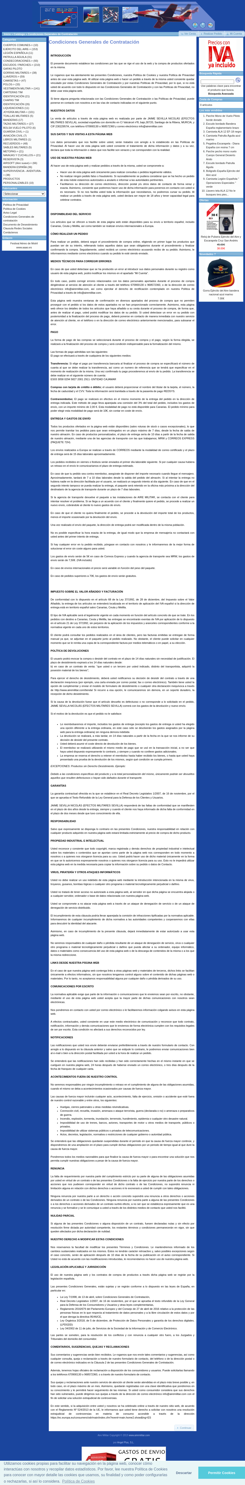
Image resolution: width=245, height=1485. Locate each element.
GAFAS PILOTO (12, 68)
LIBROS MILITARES (15, 139)
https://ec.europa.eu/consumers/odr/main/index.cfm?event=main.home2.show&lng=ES (101, 1417)
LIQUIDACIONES (13, 108)
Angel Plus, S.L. (125, 1442)
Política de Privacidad (16, 204)
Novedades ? (208, 254)
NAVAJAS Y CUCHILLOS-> (19, 155)
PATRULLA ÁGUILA (14, 57)
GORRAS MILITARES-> (17, 72)
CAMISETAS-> (12, 80)
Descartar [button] (184, 1473)
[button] (189, 34)
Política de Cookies (14, 208)
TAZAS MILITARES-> (15, 123)
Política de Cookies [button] (78, 1481)
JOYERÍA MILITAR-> (15, 112)
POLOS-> (9, 84)
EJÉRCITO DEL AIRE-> (17, 49)
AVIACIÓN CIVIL (13, 135)
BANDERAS (10, 119)
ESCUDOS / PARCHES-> (18, 64)
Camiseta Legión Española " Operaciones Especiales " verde (222, 182)
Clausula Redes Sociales (17, 228)
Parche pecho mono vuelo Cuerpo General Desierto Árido (221, 155)
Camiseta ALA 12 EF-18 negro (224, 131)
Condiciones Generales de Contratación (53, 34)
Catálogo (19, 34)
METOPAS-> (10, 151)
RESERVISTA (11, 159)
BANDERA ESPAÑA (15, 167)
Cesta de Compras (211, 99)
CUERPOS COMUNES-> (18, 45)
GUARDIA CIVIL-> (14, 131)
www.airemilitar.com (139, 1435)
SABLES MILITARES (15, 147)
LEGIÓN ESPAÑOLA (15, 52)
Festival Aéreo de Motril (24, 243)
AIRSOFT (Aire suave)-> (17, 163)
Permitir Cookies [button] (221, 1473)
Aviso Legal (10, 212)
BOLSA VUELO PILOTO (17, 127)
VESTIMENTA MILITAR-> (18, 88)
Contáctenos (10, 232)
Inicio (7, 34)
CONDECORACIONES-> (18, 60)
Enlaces (8, 237)
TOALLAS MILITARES (16, 115)
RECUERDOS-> (12, 143)
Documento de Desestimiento (20, 224)
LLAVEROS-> (11, 76)
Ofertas (204, 200)
